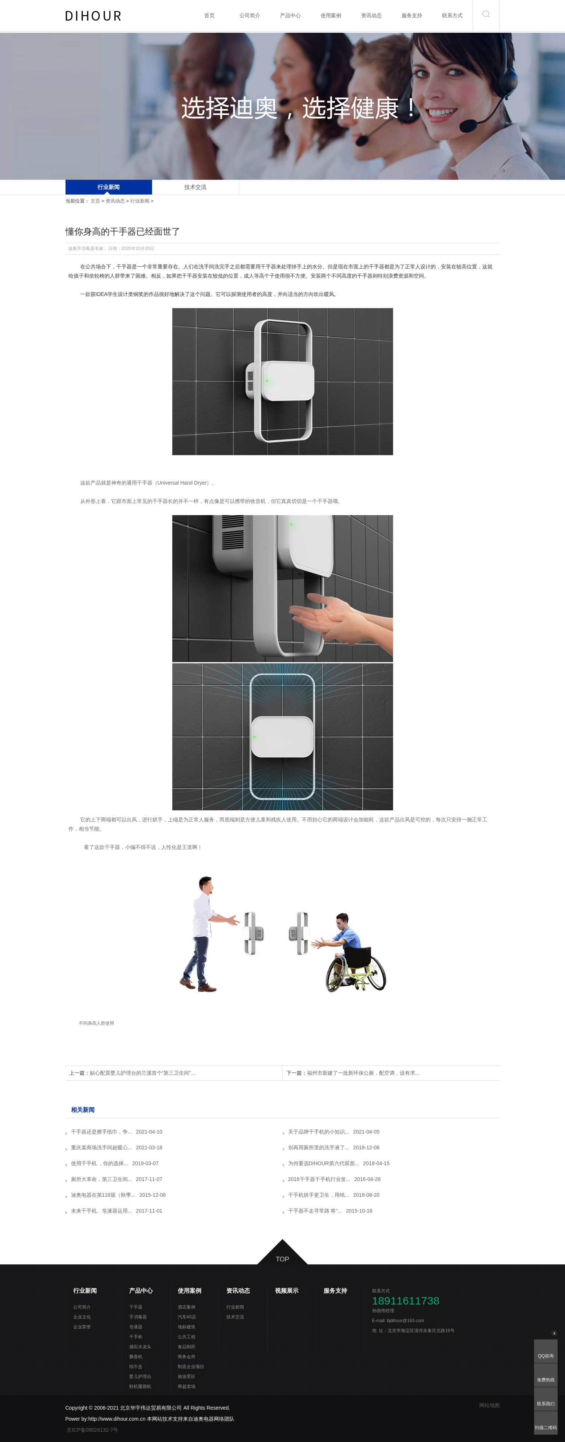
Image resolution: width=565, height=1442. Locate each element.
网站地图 (489, 1405)
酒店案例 (186, 1307)
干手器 (135, 1307)
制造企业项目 (191, 1366)
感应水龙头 (140, 1346)
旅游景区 (186, 1376)
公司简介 (250, 15)
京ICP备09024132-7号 (93, 1430)
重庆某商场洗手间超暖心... (101, 1147)
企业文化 (82, 1317)
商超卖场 (186, 1386)
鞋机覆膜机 (140, 1386)
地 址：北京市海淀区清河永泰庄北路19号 (413, 1330)
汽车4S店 (187, 1317)
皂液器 (135, 1326)
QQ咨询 (546, 1356)
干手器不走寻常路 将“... (315, 1211)
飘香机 (135, 1356)
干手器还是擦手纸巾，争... (101, 1132)
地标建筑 (186, 1326)
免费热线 (546, 1379)
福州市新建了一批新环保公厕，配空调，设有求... (363, 1073)
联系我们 (546, 1403)
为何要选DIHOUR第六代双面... (323, 1163)
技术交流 (195, 187)
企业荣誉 (82, 1326)
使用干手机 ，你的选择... (99, 1163)
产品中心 (290, 15)
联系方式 (452, 15)
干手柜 (135, 1336)
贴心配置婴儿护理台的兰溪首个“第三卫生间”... (142, 1073)
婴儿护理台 (140, 1376)
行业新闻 (109, 187)
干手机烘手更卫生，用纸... (318, 1195)
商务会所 (186, 1356)
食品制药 (186, 1346)
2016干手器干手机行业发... (319, 1179)
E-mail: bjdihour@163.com (402, 1320)
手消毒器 (138, 1317)
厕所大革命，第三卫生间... (101, 1179)
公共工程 (186, 1336)
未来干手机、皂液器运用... (101, 1211)
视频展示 (287, 1291)
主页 (95, 201)
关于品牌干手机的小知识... (318, 1132)
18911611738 (406, 1300)
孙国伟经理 (386, 1310)
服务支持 (412, 15)
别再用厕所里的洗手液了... (318, 1147)
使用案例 (331, 15)
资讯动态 (371, 15)
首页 (209, 15)
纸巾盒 (135, 1366)
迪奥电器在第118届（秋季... (103, 1195)
